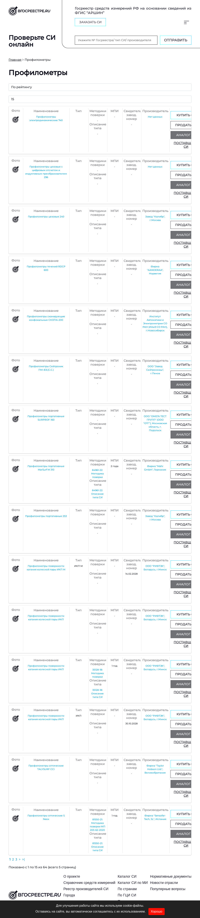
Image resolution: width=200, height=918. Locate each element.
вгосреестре (35, 895)
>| (23, 859)
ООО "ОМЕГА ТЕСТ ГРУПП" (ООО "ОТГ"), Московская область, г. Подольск (155, 423)
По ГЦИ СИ (127, 895)
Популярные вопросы (167, 889)
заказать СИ (90, 22)
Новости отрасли (164, 883)
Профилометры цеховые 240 (46, 216)
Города (69, 895)
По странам (127, 889)
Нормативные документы (170, 876)
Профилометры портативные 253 (46, 516)
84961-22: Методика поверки (97, 473)
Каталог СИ (127, 876)
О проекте (71, 876)
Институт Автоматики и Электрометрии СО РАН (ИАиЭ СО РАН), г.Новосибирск (155, 323)
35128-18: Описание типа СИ (97, 693)
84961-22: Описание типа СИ (97, 494)
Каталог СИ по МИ (133, 883)
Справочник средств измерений (89, 883)
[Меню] (186, 22)
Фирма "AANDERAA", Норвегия (155, 270)
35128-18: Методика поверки (97, 673)
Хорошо (156, 911)
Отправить (175, 40)
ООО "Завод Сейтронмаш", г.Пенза (155, 370)
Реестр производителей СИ (85, 889)
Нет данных (155, 116)
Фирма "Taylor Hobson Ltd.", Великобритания (155, 769)
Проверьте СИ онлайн (32, 41)
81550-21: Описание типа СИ (97, 847)
